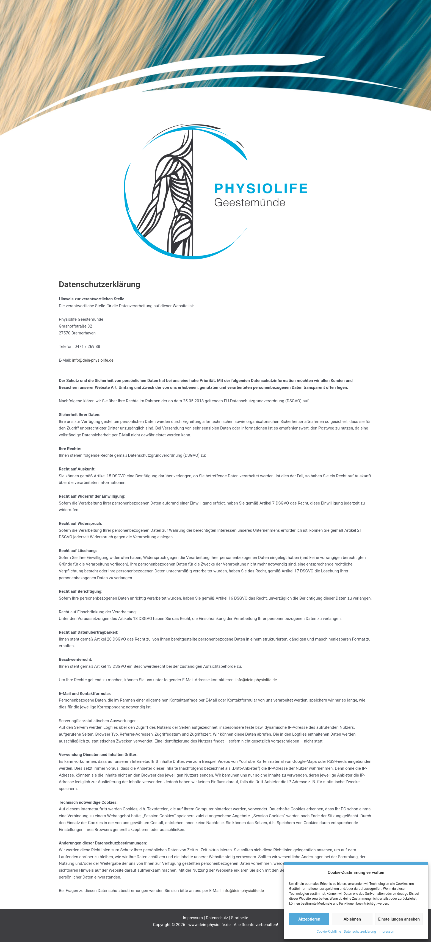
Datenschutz (217, 917)
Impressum (387, 931)
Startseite (240, 917)
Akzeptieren (309, 919)
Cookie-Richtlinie (329, 931)
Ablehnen (352, 919)
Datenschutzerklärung (360, 931)
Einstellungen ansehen (399, 919)
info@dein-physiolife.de (93, 360)
